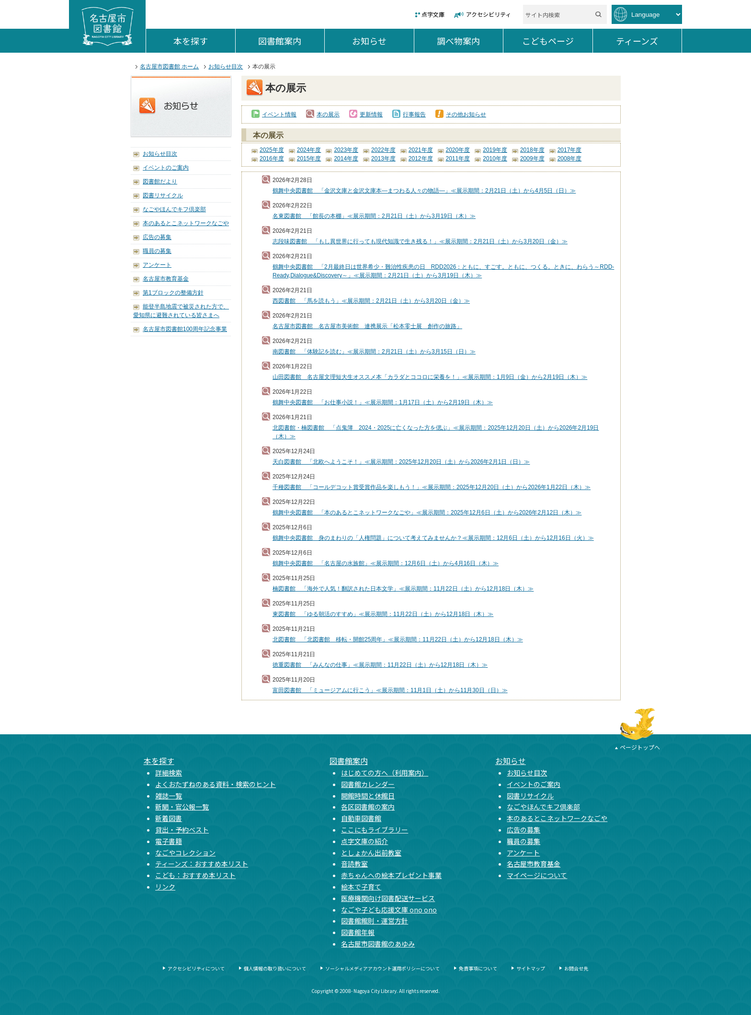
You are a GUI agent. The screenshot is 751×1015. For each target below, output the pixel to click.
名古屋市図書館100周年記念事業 (185, 329)
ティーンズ (649, 40)
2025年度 (272, 150)
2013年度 (383, 158)
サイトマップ (530, 968)
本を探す (204, 40)
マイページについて (537, 875)
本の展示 (328, 114)
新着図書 (168, 818)
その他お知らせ (466, 114)
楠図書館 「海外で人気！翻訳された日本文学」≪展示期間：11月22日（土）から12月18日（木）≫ (403, 588)
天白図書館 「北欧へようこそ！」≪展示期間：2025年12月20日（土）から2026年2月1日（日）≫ (401, 461)
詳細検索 (168, 772)
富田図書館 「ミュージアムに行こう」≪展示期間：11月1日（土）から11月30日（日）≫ (390, 690)
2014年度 (346, 158)
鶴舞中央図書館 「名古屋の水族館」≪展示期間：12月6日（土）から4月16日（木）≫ (386, 563)
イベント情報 (279, 114)
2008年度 (570, 158)
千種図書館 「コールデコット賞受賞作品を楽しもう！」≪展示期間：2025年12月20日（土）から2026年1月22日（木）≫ (432, 487)
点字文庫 (432, 14)
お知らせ (383, 40)
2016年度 (272, 158)
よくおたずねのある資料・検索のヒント (215, 784)
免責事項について (478, 968)
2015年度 (309, 158)
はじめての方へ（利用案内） (384, 772)
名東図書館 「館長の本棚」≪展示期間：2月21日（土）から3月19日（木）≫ (374, 216)
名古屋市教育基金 (166, 278)
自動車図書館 (361, 818)
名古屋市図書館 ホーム (169, 66)
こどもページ (557, 40)
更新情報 (371, 114)
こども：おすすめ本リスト (195, 875)
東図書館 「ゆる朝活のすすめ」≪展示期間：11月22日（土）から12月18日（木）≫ (383, 614)
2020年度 (458, 150)
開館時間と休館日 (368, 795)
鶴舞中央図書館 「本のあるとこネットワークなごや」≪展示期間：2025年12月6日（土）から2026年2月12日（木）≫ (427, 512)
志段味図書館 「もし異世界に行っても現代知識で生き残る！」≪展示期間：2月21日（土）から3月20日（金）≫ (420, 241)
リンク (165, 886)
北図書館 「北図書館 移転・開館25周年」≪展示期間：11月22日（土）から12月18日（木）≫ (398, 639)
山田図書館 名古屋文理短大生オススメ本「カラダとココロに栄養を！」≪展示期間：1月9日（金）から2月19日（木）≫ (430, 377)
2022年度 (383, 150)
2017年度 (570, 150)
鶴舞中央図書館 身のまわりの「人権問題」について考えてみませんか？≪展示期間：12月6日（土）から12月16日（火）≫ (433, 538)
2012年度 (421, 158)
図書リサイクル (163, 195)
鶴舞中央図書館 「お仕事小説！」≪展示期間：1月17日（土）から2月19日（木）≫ (383, 402)
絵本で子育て (361, 886)
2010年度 (495, 158)
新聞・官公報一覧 (182, 806)
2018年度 (532, 150)
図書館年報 (358, 932)
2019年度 (495, 150)
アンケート (157, 265)
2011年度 (458, 158)
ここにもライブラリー (374, 829)
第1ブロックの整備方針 (173, 292)
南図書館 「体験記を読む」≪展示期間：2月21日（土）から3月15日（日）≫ (374, 351)
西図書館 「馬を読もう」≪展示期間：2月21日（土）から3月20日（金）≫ (371, 300)
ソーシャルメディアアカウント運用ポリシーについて (382, 968)
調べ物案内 (470, 40)
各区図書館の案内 (368, 806)
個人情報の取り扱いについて (275, 968)
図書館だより (160, 181)
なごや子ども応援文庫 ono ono (389, 909)
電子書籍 (168, 841)
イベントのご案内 (166, 167)
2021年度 (421, 150)
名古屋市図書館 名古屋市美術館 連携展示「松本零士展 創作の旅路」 (367, 326)
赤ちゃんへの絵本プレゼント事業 (391, 875)
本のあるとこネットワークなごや (186, 223)
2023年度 (346, 150)
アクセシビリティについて (196, 968)
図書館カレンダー (368, 784)
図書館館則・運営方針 (374, 920)
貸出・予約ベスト (182, 829)
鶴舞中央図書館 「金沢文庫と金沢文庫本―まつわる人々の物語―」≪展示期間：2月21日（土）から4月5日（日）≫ (424, 190)
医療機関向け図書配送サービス (388, 898)
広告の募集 (157, 237)
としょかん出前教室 (371, 852)
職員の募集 (157, 251)
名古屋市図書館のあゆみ (378, 943)
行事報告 (414, 114)
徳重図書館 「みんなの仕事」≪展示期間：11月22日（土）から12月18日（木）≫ (380, 664)
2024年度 (309, 150)
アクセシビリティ (488, 14)
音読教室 (354, 863)
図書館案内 (291, 40)
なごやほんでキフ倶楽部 (174, 209)
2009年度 (532, 158)
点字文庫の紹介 (364, 841)
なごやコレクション (185, 852)
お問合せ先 (576, 968)
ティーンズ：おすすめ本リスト (201, 863)
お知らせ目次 (225, 66)
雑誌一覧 (168, 795)
